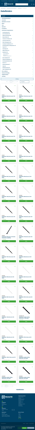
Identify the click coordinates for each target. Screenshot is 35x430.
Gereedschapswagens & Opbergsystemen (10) (9, 45)
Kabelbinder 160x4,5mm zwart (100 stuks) (8, 217)
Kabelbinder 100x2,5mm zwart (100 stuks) (25, 97)
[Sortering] (24, 82)
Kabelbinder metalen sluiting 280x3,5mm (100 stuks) (24, 378)
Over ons (19, 413)
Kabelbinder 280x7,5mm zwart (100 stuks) (25, 137)
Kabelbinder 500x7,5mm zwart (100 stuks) (8, 177)
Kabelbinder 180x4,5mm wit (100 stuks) (8, 338)
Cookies (24, 423)
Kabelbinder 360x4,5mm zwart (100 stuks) (8, 97)
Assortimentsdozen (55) (6, 32)
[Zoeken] (27, 4)
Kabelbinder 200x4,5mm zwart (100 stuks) (8, 137)
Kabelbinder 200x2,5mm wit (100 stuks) (8, 277)
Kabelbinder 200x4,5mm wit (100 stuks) (25, 177)
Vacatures (19, 415)
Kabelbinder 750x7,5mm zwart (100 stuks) (8, 257)
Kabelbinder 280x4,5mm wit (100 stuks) (25, 197)
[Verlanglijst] (31, 4)
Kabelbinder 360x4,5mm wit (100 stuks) (25, 257)
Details (9, 100)
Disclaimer (27, 423)
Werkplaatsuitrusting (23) (6, 67)
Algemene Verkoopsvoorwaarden (6, 416)
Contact (19, 414)
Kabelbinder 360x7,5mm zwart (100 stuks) (25, 157)
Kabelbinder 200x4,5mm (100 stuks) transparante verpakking (8, 237)
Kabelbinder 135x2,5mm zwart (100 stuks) (25, 237)
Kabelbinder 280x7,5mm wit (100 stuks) (8, 298)
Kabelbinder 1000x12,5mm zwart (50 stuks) (8, 358)
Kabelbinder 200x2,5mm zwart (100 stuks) (8, 157)
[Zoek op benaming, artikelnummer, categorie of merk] (20, 4)
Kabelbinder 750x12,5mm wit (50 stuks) (25, 338)
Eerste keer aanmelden (4, 414)
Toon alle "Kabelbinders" (6, 53)
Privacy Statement (31, 423)
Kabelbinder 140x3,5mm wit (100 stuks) (8, 318)
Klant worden (3, 413)
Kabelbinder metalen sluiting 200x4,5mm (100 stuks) (7, 378)
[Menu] (2, 3)
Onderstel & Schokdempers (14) (7, 59)
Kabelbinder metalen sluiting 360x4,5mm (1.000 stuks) (24, 318)
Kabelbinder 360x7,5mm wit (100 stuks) (25, 277)
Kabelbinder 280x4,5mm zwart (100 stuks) (8, 117)
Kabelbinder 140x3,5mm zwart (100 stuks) (25, 217)
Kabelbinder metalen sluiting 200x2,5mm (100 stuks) (24, 358)
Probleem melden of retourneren (6, 415)
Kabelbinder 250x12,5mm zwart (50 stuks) (25, 298)
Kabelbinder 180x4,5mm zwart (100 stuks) (8, 197)
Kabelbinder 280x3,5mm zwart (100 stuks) (25, 117)
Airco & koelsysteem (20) (6, 33)
